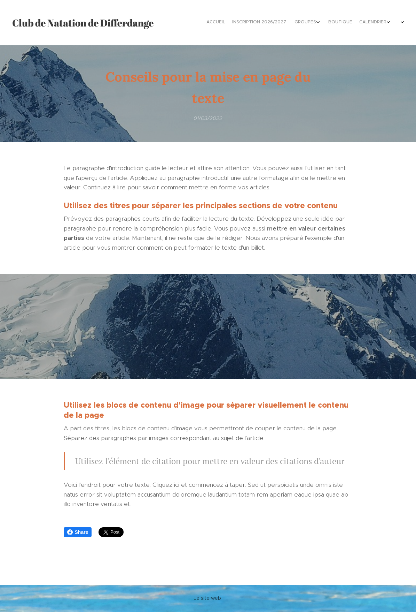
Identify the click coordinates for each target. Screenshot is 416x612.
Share (77, 532)
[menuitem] (347, 22)
